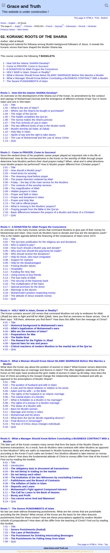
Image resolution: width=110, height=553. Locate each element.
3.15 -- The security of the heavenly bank (25, 280)
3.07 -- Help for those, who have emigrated (26, 256)
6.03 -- (36, 468)
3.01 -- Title (9, 238)
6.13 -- (29, 498)
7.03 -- (21, 532)
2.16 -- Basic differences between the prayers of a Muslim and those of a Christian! (48, 212)
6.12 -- (16, 495)
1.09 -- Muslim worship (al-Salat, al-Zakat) (26, 128)
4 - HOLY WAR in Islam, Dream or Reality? (26, 72)
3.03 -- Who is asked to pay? (19, 244)
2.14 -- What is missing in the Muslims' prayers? (29, 206)
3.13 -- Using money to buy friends (22, 274)
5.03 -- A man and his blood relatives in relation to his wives (36, 387)
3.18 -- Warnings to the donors (20, 289)
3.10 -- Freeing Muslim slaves (19, 265)
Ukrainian (92, 26)
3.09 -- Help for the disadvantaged (22, 262)
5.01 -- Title (9, 381)
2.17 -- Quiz (9, 215)
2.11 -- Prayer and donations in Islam (23, 197)
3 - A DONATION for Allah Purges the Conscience (30, 69)
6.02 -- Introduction (13, 465)
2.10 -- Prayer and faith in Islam (20, 194)
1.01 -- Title (9, 104)
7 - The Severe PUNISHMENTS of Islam (25, 81)
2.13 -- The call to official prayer (20, 203)
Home (3, 23)
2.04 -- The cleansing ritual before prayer (25, 176)
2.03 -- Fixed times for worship (20, 173)
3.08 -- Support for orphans (18, 259)
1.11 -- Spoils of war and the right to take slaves (29, 134)
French (49, 26)
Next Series (22, 29)
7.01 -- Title (9, 526)
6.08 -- (25, 483)
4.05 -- (19, 334)
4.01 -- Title (9, 322)
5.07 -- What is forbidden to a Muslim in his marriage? (32, 399)
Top (106, 544)
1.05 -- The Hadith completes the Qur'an (25, 116)
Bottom (104, 18)
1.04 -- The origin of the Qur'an (20, 113)
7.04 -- (38, 535)
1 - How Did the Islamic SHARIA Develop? (26, 63)
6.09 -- (19, 486)
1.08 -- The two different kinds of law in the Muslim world (34, 125)
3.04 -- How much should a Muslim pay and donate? (32, 247)
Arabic (18, 26)
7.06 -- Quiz (9, 541)
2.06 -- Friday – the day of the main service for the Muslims (35, 182)
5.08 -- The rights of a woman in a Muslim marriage (31, 402)
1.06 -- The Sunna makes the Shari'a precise (27, 119)
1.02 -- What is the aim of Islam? (21, 107)
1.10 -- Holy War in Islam (16, 131)
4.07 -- (28, 340)
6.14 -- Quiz (9, 501)
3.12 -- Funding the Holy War (19, 271)
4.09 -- (47, 346)
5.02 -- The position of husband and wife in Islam (30, 384)
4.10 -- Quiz (9, 349)
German (58, 26)
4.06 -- (16, 337)
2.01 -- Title (9, 167)
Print (97, 18)
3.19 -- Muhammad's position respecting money (29, 292)
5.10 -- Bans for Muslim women (20, 408)
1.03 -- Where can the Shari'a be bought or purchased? (33, 110)
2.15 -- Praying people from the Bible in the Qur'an (31, 209)
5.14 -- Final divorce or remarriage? (22, 420)
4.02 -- (33, 325)
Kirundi (82, 26)
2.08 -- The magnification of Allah (21, 188)
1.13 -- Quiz (9, 140)
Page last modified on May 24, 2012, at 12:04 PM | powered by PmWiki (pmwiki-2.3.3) (55, 551)
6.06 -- (42, 477)
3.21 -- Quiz (9, 298)
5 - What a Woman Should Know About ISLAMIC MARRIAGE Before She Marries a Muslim (53, 75)
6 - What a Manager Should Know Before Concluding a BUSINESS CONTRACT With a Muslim (55, 78)
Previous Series (7, 29)
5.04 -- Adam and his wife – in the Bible (24, 390)
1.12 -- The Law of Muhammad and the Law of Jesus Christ (36, 137)
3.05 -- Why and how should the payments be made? (32, 250)
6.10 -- (35, 489)
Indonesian (71, 26)
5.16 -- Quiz (9, 426)
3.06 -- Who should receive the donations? (26, 253)
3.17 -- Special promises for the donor (24, 286)
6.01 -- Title (9, 462)
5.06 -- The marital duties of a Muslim (23, 396)
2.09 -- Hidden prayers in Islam (20, 191)
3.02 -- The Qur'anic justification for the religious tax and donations (39, 241)
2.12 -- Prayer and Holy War (18, 200)
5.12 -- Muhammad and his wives (21, 414)
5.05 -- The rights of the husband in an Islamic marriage (33, 393)
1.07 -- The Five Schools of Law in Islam (25, 122)
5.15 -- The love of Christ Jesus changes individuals (31, 423)
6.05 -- (22, 474)
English (11, 23)
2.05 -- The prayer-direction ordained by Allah (28, 179)
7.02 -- (24, 529)
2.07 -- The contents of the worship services (27, 185)
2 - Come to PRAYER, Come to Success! (25, 66)
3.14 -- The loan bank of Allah (19, 277)
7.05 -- (34, 538)
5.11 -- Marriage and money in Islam (23, 411)
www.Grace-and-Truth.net (56, 548)
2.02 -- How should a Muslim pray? (22, 170)
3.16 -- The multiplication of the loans (23, 283)
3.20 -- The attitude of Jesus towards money (27, 295)
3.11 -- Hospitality (12, 268)
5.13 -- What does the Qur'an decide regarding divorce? (34, 417)
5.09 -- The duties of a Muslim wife (22, 405)
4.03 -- (31, 328)
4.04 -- (25, 331)
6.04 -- (29, 471)
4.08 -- (25, 343)
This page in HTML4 (83, 18)
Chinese (28, 26)
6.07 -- (31, 480)
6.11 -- (31, 492)
